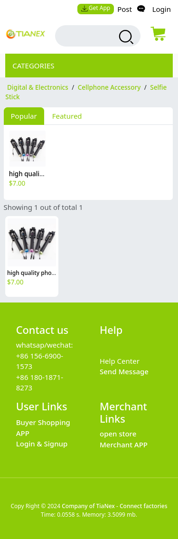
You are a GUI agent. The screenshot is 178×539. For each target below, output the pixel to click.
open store (118, 433)
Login (161, 9)
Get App (95, 8)
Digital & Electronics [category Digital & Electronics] (37, 87)
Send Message (124, 371)
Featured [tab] (67, 116)
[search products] (125, 37)
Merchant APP (124, 444)
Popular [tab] (24, 116)
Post (124, 9)
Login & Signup (42, 443)
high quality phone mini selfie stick (54, 273)
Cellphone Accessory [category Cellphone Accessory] (109, 87)
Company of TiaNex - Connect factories (114, 506)
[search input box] (89, 36)
